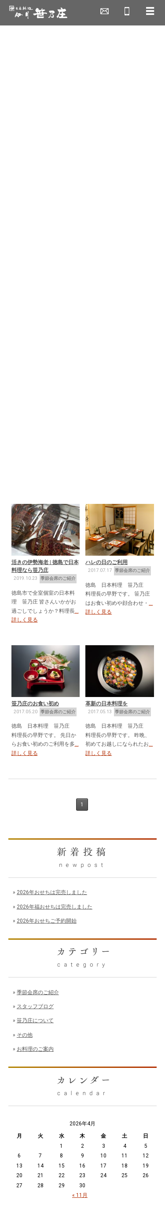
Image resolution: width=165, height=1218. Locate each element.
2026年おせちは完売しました (52, 892)
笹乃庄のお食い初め (35, 704)
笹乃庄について (35, 1020)
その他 (25, 1035)
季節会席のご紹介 (58, 578)
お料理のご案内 (35, 1049)
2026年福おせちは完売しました (54, 907)
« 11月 (80, 1195)
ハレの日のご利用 (106, 562)
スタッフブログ (35, 1006)
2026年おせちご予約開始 (47, 921)
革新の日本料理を (106, 704)
